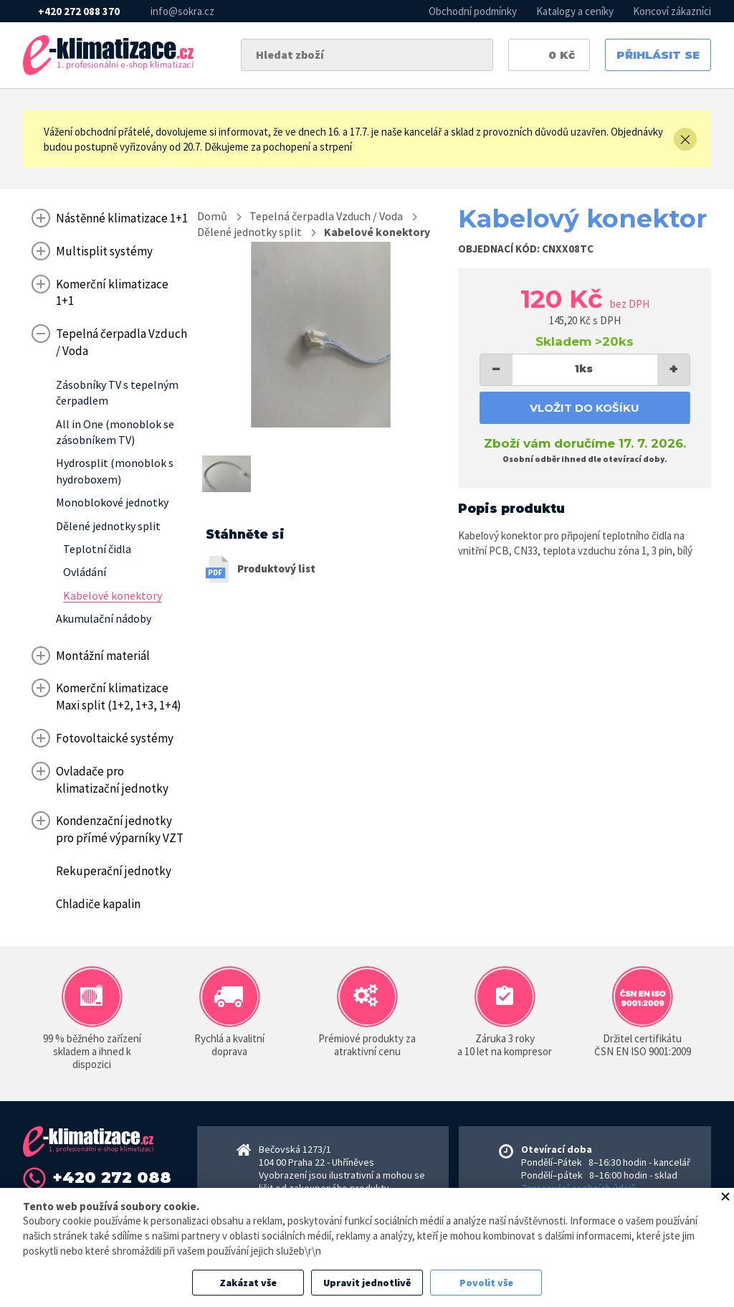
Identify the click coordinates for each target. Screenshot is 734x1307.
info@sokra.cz (182, 11)
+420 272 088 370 (79, 11)
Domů (212, 216)
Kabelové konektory (377, 232)
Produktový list (276, 568)
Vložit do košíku (584, 408)
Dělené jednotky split (249, 232)
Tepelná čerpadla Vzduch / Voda (326, 216)
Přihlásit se (658, 55)
